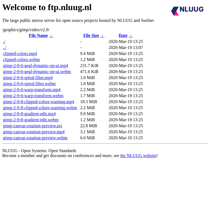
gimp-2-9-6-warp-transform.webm (33, 95)
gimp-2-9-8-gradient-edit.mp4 (29, 113)
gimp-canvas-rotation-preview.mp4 (34, 131)
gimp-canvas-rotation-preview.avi (32, 125)
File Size (91, 35)
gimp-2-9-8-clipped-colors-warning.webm (40, 107)
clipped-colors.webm (21, 59)
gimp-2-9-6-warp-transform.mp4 (31, 89)
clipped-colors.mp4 (20, 53)
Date (123, 35)
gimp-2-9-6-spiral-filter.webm (29, 83)
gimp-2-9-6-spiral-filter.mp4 (28, 77)
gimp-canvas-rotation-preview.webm (35, 137)
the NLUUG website (138, 155)
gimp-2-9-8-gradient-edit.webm (31, 119)
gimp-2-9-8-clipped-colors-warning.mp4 (38, 101)
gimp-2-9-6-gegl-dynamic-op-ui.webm (37, 71)
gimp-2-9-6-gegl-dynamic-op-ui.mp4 (35, 65)
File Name (38, 35)
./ (4, 41)
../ (4, 47)
